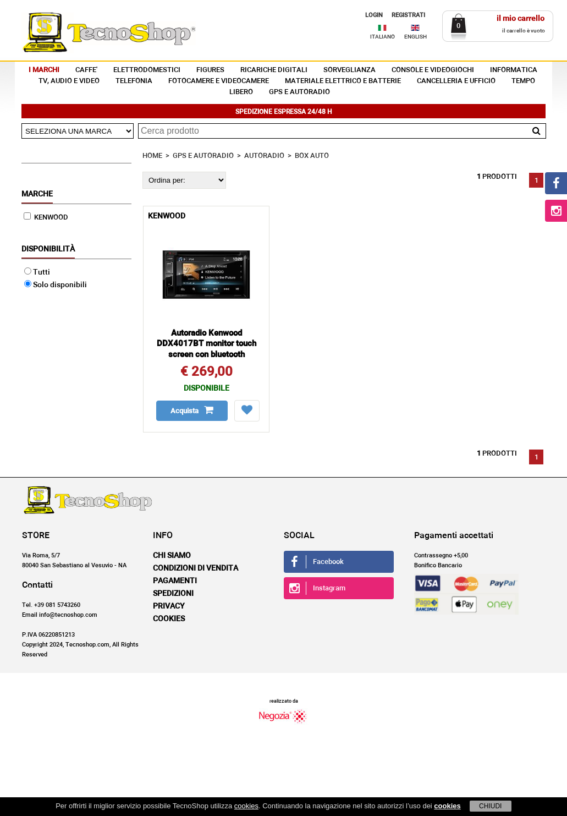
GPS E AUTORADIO (299, 92)
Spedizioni (173, 594)
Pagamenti (175, 581)
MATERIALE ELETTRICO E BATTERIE (343, 81)
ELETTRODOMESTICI (146, 70)
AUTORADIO (264, 156)
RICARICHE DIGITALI (273, 70)
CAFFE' (86, 70)
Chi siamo (172, 556)
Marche (37, 194)
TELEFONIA (133, 81)
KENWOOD (46, 217)
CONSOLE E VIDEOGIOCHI (433, 70)
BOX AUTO (312, 156)
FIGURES (210, 70)
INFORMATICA (513, 70)
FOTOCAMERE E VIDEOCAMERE (218, 81)
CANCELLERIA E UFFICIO (456, 81)
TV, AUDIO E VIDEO (69, 81)
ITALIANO (382, 37)
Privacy (169, 606)
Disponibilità (48, 249)
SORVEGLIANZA (349, 70)
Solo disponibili (55, 285)
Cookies (169, 619)
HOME (152, 156)
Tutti (37, 272)
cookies (246, 806)
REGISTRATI (408, 15)
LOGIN (374, 15)
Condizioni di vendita (195, 568)
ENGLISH (415, 37)
